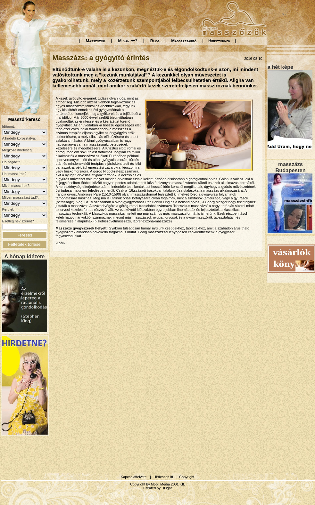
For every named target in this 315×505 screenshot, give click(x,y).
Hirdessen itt (163, 477)
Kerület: (8, 209)
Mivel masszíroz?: (16, 186)
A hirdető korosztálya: (19, 138)
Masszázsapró (183, 40)
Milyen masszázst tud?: (20, 197)
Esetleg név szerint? (18, 221)
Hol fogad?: (11, 162)
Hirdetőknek (219, 40)
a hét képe (281, 67)
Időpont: (8, 126)
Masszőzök (95, 40)
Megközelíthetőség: (17, 150)
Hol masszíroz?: (15, 174)
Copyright (186, 477)
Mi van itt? (127, 40)
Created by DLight (157, 488)
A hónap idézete (24, 256)
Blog (155, 40)
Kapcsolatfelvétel (134, 477)
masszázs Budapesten (290, 167)
